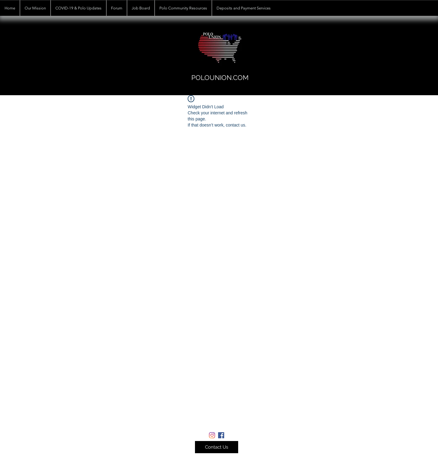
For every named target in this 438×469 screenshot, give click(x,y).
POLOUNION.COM (220, 78)
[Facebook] (221, 435)
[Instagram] (212, 435)
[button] (216, 447)
